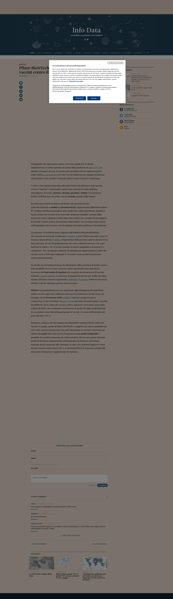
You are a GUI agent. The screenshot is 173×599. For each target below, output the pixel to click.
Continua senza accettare (115, 63)
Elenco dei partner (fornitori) (61, 91)
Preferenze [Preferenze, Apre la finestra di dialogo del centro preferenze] (79, 98)
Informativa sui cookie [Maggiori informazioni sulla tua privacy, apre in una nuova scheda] (76, 81)
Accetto (94, 98)
